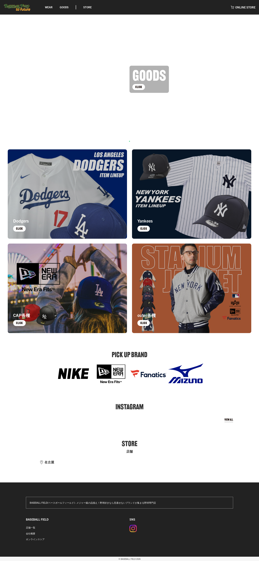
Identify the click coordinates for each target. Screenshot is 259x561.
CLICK (138, 87)
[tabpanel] (129, 79)
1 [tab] (129, 141)
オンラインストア (35, 539)
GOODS (64, 7)
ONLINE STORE (245, 7)
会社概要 (30, 533)
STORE (87, 7)
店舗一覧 (30, 527)
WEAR (49, 7)
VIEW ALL (228, 419)
